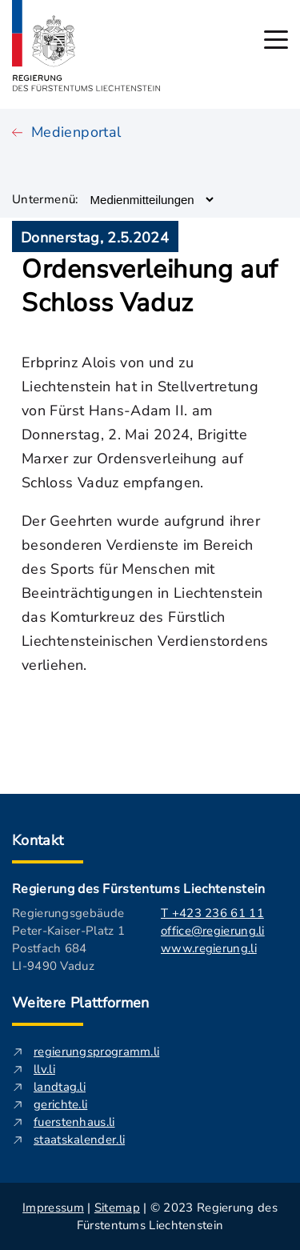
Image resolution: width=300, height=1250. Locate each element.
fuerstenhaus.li (74, 1122)
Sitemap (117, 1208)
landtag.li (60, 1087)
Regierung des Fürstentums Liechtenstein (138, 889)
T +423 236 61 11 (212, 913)
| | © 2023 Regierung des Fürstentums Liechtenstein (150, 1216)
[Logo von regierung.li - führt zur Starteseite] (86, 45)
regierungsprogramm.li (96, 1052)
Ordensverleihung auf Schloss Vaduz (150, 286)
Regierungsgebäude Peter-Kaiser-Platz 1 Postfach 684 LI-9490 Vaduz (68, 939)
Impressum (53, 1208)
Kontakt (38, 840)
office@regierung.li (213, 931)
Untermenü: (45, 199)
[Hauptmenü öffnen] (276, 39)
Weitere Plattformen (81, 1002)
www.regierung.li (209, 948)
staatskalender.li (79, 1140)
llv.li (44, 1069)
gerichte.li (60, 1104)
